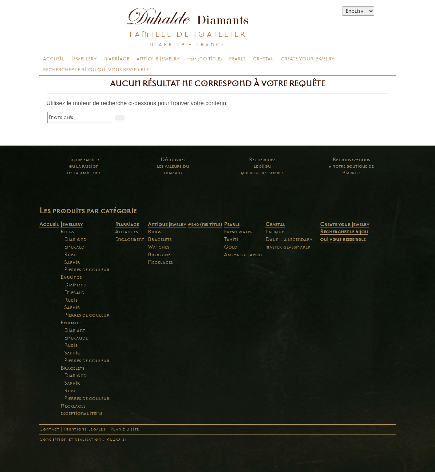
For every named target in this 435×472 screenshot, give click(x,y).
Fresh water (238, 231)
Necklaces (73, 406)
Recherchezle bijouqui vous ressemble (262, 166)
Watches (158, 247)
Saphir (72, 262)
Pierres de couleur (87, 269)
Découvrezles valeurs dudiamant (173, 166)
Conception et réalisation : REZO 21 (83, 439)
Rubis (71, 254)
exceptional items (81, 413)
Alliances (126, 231)
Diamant (74, 330)
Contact (49, 429)
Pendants (71, 322)
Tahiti (231, 239)
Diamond (75, 239)
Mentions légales (84, 429)
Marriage (116, 59)
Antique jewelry (158, 59)
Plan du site (124, 429)
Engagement (129, 239)
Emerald (74, 247)
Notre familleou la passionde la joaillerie (84, 166)
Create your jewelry (308, 59)
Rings (67, 231)
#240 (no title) (204, 59)
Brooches (160, 254)
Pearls (237, 59)
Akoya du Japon (243, 254)
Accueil (53, 59)
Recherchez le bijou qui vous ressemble (96, 69)
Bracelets (72, 368)
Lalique (274, 231)
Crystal (263, 59)
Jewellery (84, 59)
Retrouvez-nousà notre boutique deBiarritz (351, 166)
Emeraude (76, 338)
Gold (230, 247)
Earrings (71, 277)
